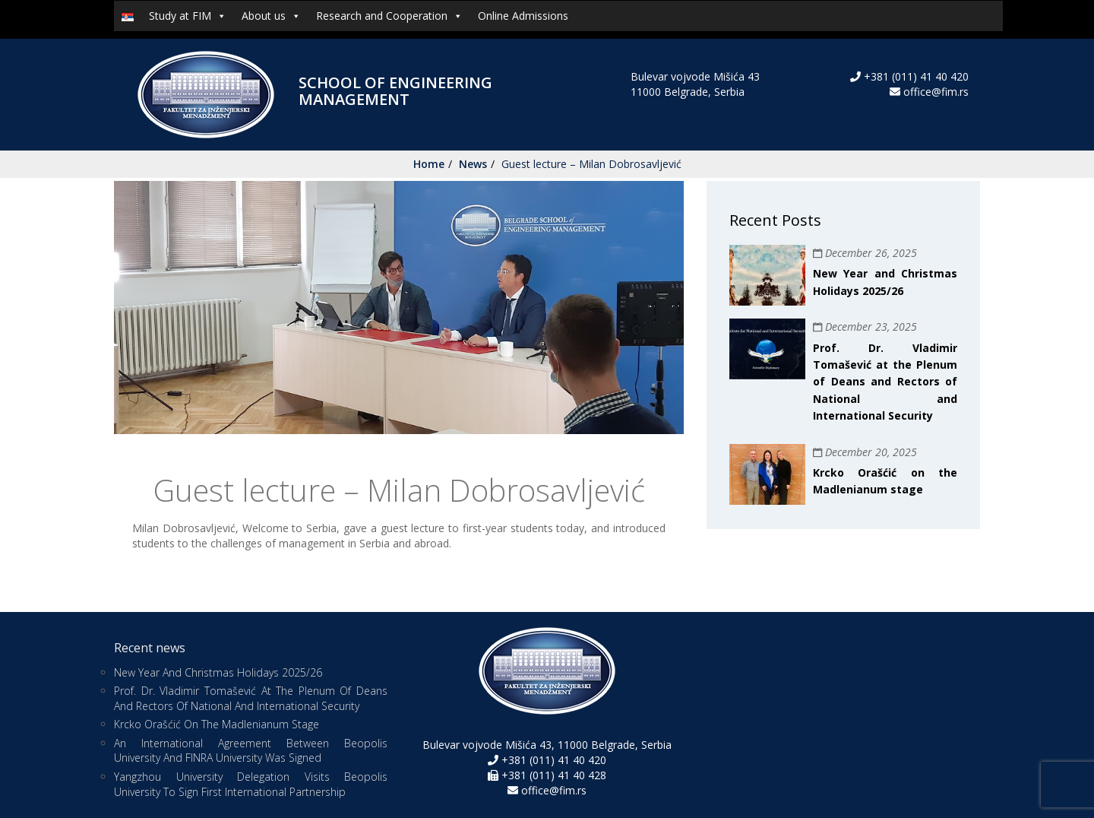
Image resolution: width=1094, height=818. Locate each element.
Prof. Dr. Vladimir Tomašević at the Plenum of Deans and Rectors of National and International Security (885, 382)
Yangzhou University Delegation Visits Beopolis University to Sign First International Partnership (250, 784)
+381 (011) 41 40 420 (915, 76)
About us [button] (271, 16)
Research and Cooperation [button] (389, 16)
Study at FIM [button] (187, 16)
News (473, 164)
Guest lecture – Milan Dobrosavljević (591, 164)
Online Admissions (523, 15)
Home (428, 164)
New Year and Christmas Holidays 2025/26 (218, 672)
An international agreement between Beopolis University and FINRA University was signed (250, 751)
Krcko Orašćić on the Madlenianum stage (216, 724)
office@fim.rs (936, 91)
